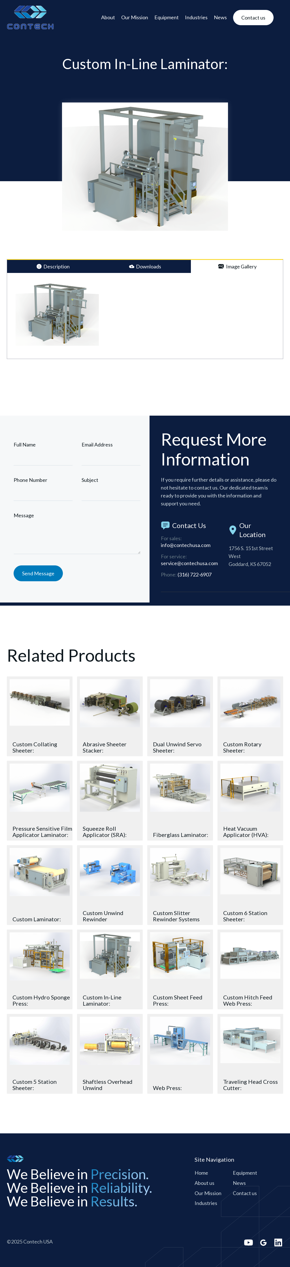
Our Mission (134, 17)
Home (201, 1173)
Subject (90, 480)
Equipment (166, 17)
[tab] (53, 266)
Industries (196, 17)
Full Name (25, 444)
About (108, 17)
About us (204, 1183)
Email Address (97, 444)
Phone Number (30, 480)
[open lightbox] (57, 313)
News (220, 17)
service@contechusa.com (189, 564)
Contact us (245, 1193)
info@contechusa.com (185, 546)
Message (24, 515)
